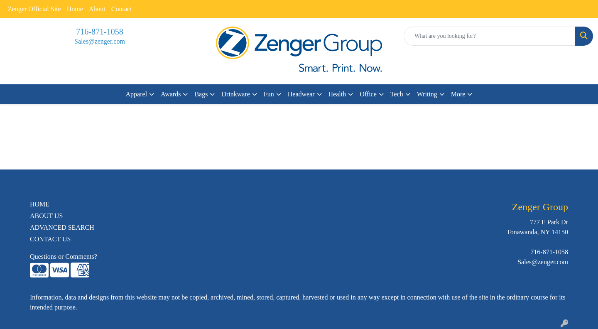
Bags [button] (201, 94)
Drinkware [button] (235, 94)
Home (75, 8)
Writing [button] (427, 94)
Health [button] (337, 94)
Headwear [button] (301, 94)
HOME (39, 204)
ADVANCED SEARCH (62, 227)
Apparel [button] (136, 94)
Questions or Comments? (63, 256)
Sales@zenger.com (99, 41)
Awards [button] (171, 94)
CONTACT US (50, 239)
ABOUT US (46, 215)
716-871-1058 (99, 31)
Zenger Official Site (34, 8)
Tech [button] (396, 94)
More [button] (458, 94)
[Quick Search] (490, 36)
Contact (121, 8)
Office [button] (368, 94)
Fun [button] (269, 94)
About (97, 8)
